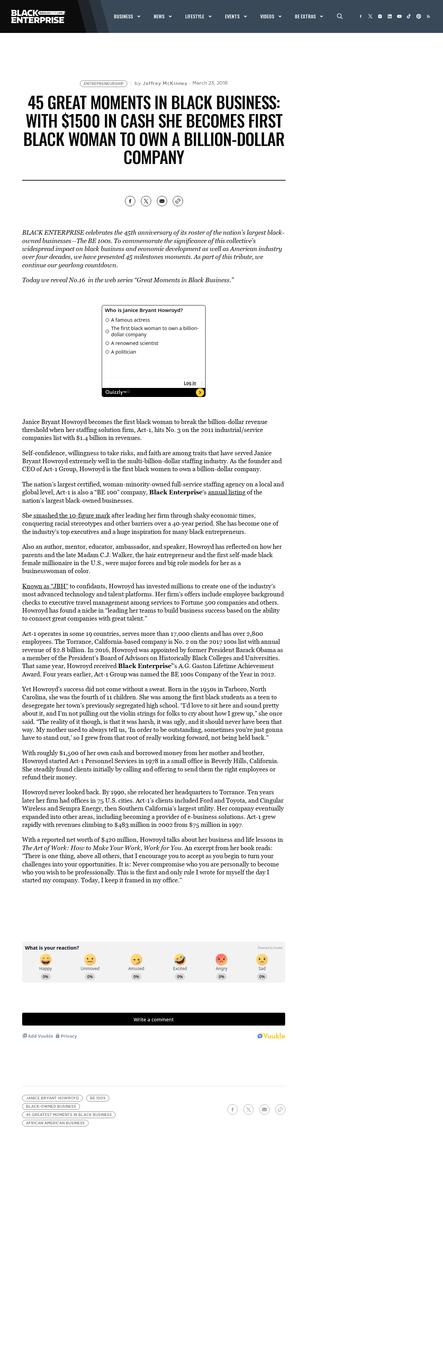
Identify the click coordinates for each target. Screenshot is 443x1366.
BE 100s (98, 1098)
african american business (55, 1123)
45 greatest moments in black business (69, 1115)
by (161, 83)
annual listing (226, 492)
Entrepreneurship (104, 83)
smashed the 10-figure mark (71, 515)
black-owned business (51, 1106)
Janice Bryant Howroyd (52, 1098)
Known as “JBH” (45, 586)
